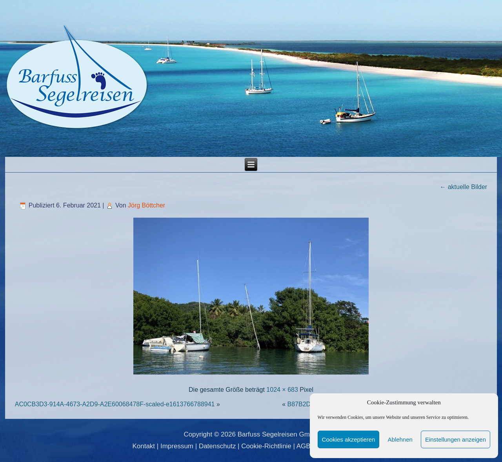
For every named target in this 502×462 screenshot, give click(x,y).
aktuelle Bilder (463, 187)
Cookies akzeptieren (348, 439)
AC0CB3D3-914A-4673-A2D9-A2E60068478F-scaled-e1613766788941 (115, 404)
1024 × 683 (282, 389)
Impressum (176, 446)
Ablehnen (399, 439)
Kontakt (143, 446)
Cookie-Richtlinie (266, 446)
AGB (303, 446)
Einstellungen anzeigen (455, 439)
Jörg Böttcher (146, 205)
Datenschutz (217, 446)
